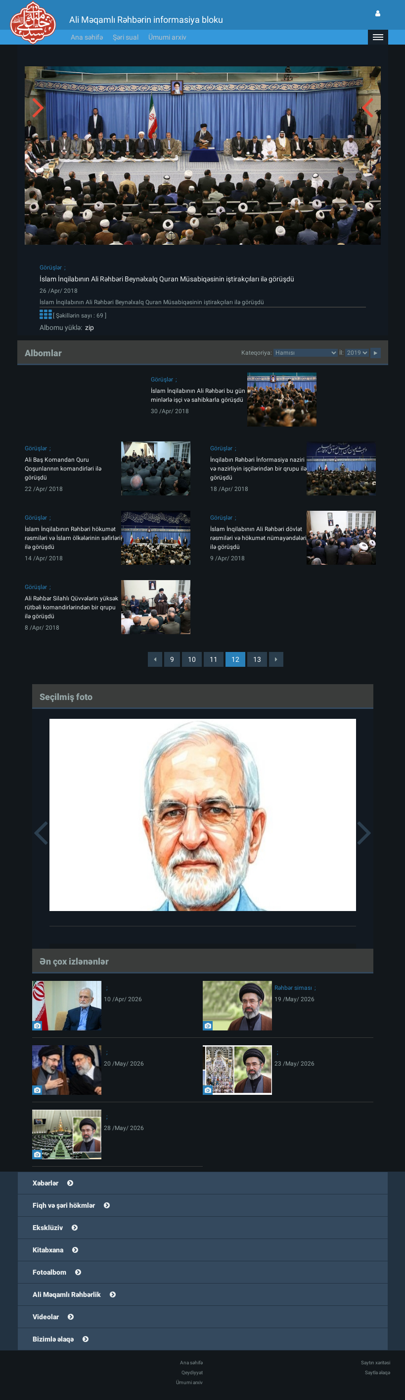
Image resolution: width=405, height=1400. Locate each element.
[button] (378, 37)
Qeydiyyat (192, 1372)
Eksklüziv (48, 1228)
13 (257, 659)
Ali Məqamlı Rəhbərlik (67, 1294)
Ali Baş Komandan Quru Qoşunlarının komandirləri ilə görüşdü (63, 468)
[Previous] (155, 659)
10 (192, 659)
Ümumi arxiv (167, 37)
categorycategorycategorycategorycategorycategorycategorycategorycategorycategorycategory (305, 353)
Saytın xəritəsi (375, 1362)
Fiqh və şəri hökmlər (64, 1205)
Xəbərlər (45, 1183)
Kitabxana (48, 1250)
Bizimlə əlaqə (53, 1339)
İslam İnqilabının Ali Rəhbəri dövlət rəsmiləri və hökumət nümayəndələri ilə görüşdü (258, 538)
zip (88, 327)
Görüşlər (51, 267)
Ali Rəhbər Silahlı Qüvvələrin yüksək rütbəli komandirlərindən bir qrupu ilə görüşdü (71, 607)
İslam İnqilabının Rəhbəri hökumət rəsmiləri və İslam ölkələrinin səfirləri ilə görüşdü (73, 538)
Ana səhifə (87, 37)
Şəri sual (125, 37)
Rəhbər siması (293, 987)
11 (214, 659)
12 (235, 659)
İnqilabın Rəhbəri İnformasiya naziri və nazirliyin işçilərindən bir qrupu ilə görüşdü (258, 468)
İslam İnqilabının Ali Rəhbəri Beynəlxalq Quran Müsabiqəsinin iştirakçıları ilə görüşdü (167, 279)
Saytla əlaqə (377, 1372)
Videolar (46, 1317)
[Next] (276, 659)
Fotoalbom (49, 1272)
